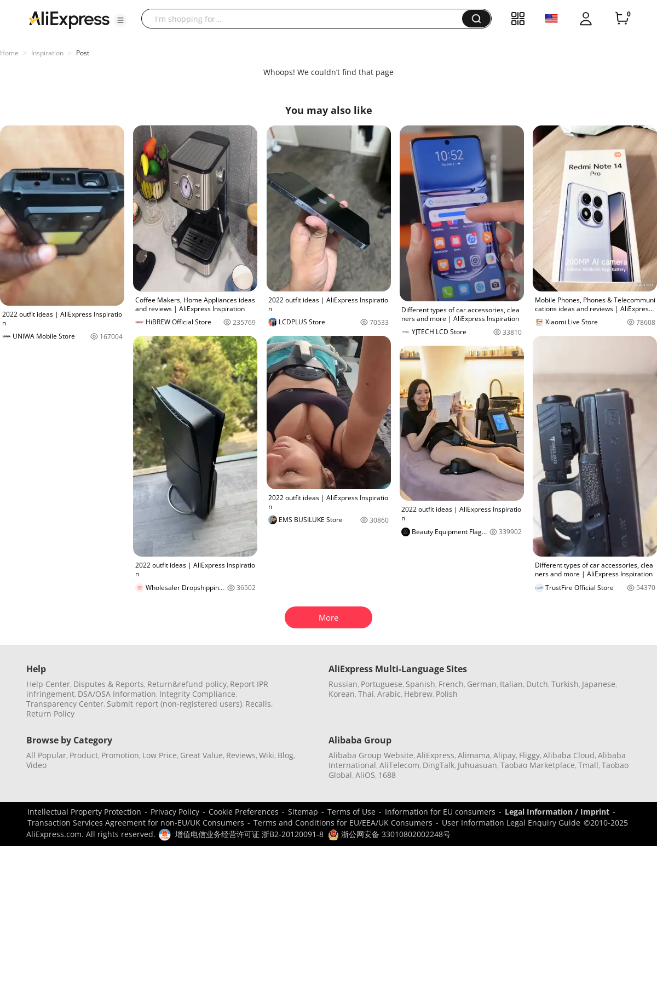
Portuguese (381, 684)
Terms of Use (351, 811)
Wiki (266, 755)
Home (9, 53)
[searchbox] (305, 18)
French (451, 684)
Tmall (588, 765)
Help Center (48, 684)
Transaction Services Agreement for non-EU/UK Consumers (135, 822)
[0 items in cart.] (622, 18)
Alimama (474, 755)
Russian (343, 684)
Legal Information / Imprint (557, 811)
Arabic (389, 694)
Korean (341, 694)
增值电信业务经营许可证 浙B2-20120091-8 (249, 834)
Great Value (201, 755)
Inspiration (47, 53)
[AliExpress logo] (69, 19)
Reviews (241, 755)
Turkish (565, 684)
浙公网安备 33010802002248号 (389, 834)
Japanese (598, 684)
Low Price (159, 755)
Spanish (420, 684)
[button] (120, 20)
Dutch (537, 684)
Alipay (504, 755)
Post (82, 53)
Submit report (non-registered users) (174, 703)
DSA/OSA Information (117, 694)
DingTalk (438, 765)
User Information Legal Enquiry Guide (511, 822)
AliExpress (435, 755)
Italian (511, 684)
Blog (285, 755)
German (482, 684)
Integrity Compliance (197, 694)
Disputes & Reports (108, 684)
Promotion (120, 755)
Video (36, 765)
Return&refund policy (187, 684)
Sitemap (303, 811)
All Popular (46, 755)
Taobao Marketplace (537, 765)
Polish (447, 694)
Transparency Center (64, 703)
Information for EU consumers (440, 811)
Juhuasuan (477, 765)
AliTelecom (399, 765)
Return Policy (50, 713)
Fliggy (529, 755)
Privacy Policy (175, 811)
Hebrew (418, 694)
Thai (366, 694)
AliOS (365, 775)
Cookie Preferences (244, 811)
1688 (387, 775)
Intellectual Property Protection (84, 811)
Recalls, (259, 703)
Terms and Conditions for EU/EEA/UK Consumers (343, 822)
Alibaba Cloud (569, 755)
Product (84, 755)
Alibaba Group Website (370, 755)
